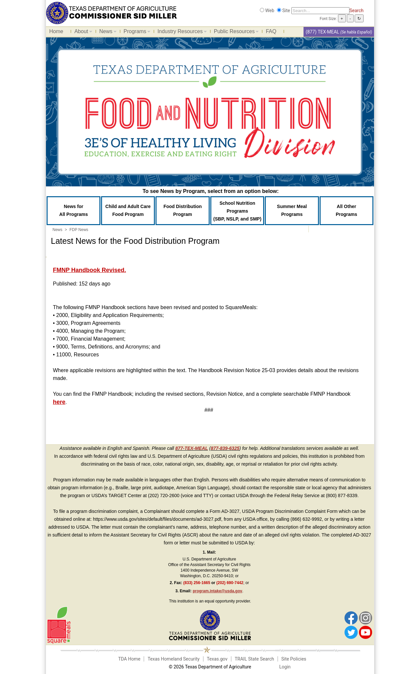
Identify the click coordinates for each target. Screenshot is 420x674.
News (106, 32)
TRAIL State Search (254, 659)
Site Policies (293, 659)
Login (285, 666)
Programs (135, 32)
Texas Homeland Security (174, 659)
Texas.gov (217, 659)
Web (269, 10)
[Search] (320, 10)
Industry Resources (180, 32)
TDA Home (129, 659)
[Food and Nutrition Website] (111, 12)
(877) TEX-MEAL (322, 31)
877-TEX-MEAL (191, 448)
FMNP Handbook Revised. (89, 270)
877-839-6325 (225, 448)
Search (356, 10)
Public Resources (235, 32)
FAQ (271, 31)
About (81, 32)
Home (56, 31)
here (59, 402)
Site (286, 10)
